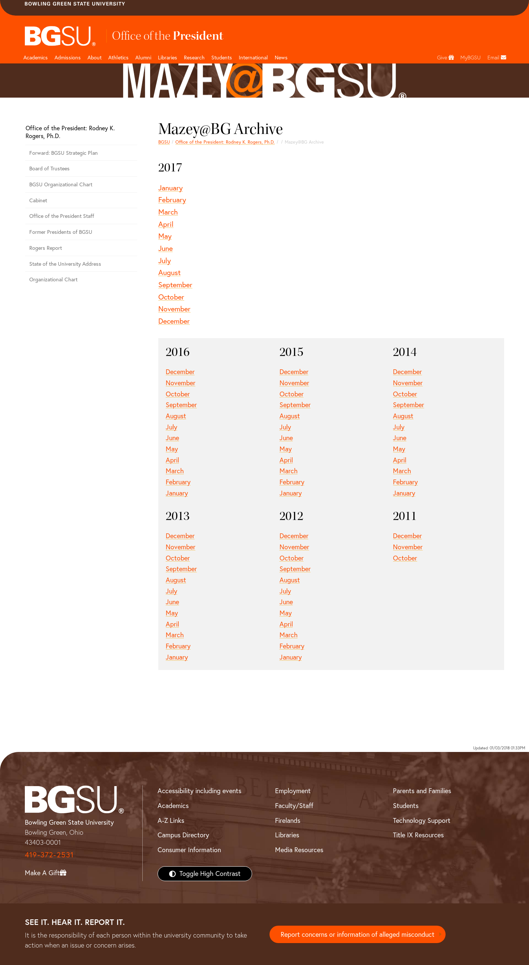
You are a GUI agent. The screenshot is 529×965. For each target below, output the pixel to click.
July (164, 260)
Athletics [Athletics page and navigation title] (118, 57)
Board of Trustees (49, 168)
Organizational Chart (53, 279)
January (170, 187)
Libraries (167, 57)
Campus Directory (183, 835)
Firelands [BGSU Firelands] (287, 820)
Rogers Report (45, 248)
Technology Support (421, 820)
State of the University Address (65, 264)
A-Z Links (171, 820)
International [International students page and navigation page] (253, 57)
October (171, 296)
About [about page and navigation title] (94, 57)
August (169, 272)
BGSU (164, 142)
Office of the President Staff (61, 216)
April (165, 224)
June (165, 248)
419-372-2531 (49, 854)
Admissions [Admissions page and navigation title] (67, 57)
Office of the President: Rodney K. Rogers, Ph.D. (225, 142)
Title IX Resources (418, 835)
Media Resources (299, 849)
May (165, 236)
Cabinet (38, 200)
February (172, 199)
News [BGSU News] (281, 57)
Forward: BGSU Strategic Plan (63, 153)
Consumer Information (189, 849)
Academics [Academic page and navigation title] (35, 57)
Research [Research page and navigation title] (194, 57)
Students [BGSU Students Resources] (406, 805)
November (174, 308)
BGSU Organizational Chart (60, 184)
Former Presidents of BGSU (60, 232)
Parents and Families (422, 790)
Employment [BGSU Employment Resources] (293, 790)
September (175, 284)
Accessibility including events (199, 790)
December (174, 321)
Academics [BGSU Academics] (173, 805)
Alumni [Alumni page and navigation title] (143, 57)
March (168, 211)
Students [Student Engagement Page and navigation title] (221, 57)
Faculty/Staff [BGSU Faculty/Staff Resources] (294, 805)
